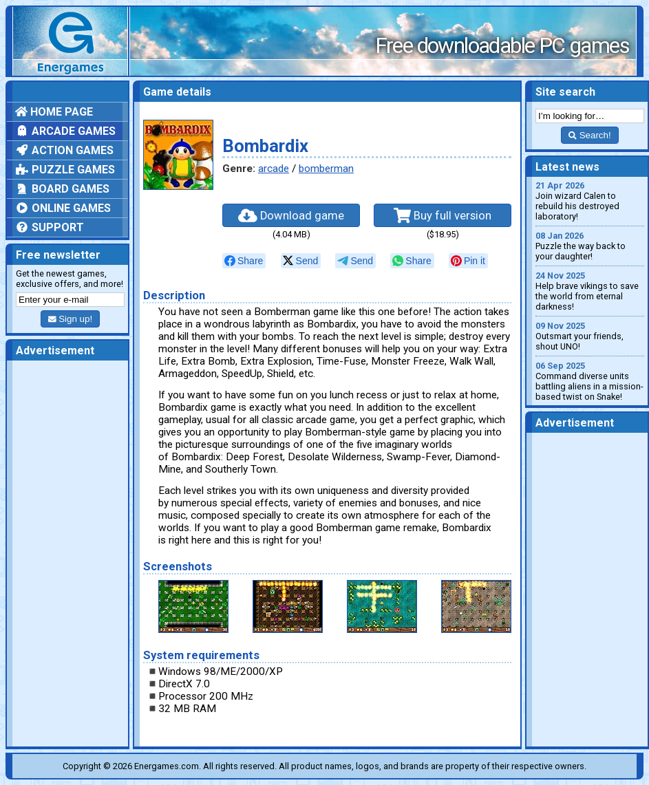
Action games (64, 150)
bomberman (326, 168)
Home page (54, 111)
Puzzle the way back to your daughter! (589, 245)
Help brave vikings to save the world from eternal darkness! (589, 291)
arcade (273, 168)
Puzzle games (65, 169)
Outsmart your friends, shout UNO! (589, 336)
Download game (291, 215)
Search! (589, 135)
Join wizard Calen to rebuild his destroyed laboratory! (589, 201)
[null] (244, 260)
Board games (62, 188)
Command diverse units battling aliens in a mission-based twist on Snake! (589, 381)
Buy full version (442, 215)
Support (49, 227)
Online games (63, 208)
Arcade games (65, 131)
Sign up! (70, 319)
